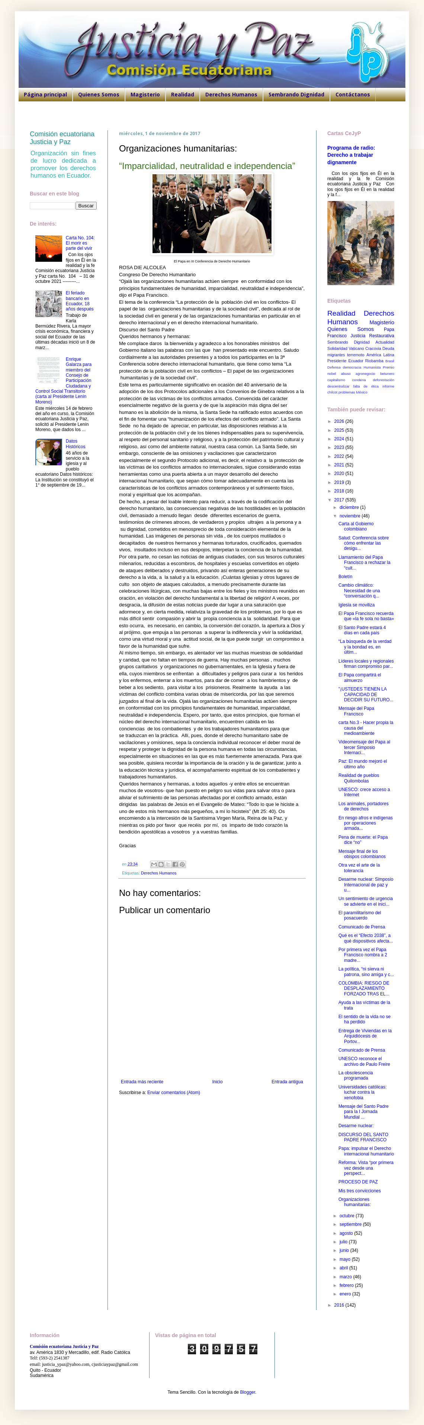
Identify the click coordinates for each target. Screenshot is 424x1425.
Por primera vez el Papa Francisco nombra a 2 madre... (362, 955)
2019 (340, 482)
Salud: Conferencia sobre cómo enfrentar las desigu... (363, 543)
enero (346, 1294)
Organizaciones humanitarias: (354, 1202)
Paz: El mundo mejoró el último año (362, 764)
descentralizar (338, 386)
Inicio (217, 1081)
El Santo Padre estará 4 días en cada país (362, 630)
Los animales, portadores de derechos (363, 806)
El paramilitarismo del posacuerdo (359, 915)
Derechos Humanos (231, 94)
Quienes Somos (98, 94)
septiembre (351, 1224)
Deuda (388, 348)
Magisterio (145, 94)
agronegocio (365, 374)
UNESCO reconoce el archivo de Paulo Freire (364, 1061)
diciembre (350, 507)
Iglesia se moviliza (356, 605)
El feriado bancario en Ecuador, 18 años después (80, 301)
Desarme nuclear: (356, 1125)
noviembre (351, 516)
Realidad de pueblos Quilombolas (358, 778)
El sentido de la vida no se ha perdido (364, 1019)
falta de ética (366, 386)
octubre (348, 1215)
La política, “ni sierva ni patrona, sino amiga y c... (366, 971)
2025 (340, 430)
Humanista (372, 367)
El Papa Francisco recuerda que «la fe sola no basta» (366, 616)
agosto (347, 1233)
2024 (340, 438)
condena (359, 380)
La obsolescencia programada (355, 1075)
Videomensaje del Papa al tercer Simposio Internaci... (364, 747)
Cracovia (373, 348)
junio (345, 1250)
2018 (340, 491)
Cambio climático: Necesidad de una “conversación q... (359, 591)
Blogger (247, 1392)
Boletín (345, 576)
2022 (340, 456)
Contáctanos (352, 94)
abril (344, 1268)
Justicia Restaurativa (372, 335)
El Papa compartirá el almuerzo (359, 677)
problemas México (352, 392)
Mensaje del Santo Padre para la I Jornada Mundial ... (363, 1112)
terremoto (355, 355)
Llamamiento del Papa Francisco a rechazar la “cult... (364, 563)
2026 (340, 421)
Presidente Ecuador (345, 360)
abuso (346, 374)
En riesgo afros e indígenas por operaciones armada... (365, 823)
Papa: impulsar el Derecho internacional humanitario (366, 1151)
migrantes (336, 355)
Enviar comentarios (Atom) (173, 1092)
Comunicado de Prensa (361, 927)
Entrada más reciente (142, 1081)
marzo (346, 1276)
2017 (340, 500)
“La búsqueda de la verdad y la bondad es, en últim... (365, 647)
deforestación (383, 380)
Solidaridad (337, 348)
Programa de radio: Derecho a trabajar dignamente (351, 155)
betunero (387, 374)
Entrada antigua (287, 1081)
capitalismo (336, 380)
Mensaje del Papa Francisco (356, 711)
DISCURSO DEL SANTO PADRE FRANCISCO (363, 1137)
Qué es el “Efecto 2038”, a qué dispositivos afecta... (365, 938)
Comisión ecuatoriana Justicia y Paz (62, 138)
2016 (340, 1305)
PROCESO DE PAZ (358, 1182)
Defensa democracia (344, 367)
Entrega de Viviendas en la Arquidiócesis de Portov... (365, 1036)
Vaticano (356, 348)
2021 (340, 465)
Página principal (45, 94)
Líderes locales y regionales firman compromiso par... (366, 664)
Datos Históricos (76, 444)
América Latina (380, 355)
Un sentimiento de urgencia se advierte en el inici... (365, 901)
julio (344, 1241)
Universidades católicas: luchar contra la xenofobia (362, 1092)
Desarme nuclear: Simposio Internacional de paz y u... (365, 885)
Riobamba (374, 360)
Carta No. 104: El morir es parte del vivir (80, 243)
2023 (340, 447)
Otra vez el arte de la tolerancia (359, 868)
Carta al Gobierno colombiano (356, 526)
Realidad (182, 94)
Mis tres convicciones (359, 1190)
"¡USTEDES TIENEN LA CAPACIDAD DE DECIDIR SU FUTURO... (366, 694)
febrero (347, 1285)
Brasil (389, 361)
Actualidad (385, 342)
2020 (340, 473)
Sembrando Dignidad (296, 94)
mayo (346, 1259)
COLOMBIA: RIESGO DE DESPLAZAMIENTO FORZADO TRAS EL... (363, 989)
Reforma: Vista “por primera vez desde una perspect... (366, 1168)
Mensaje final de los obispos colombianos (362, 854)
